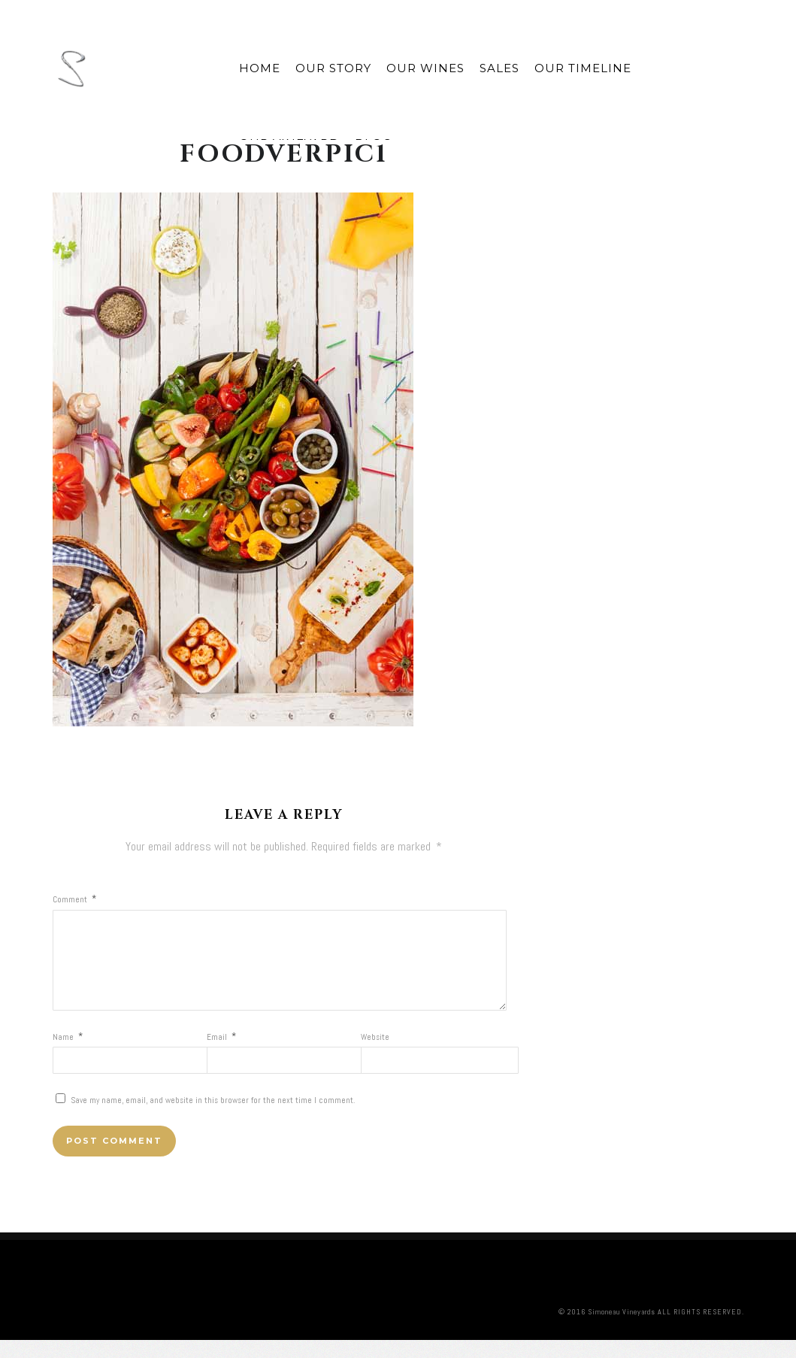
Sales (499, 68)
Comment (74, 899)
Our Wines (425, 68)
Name (68, 1055)
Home (259, 68)
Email (221, 1055)
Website (375, 1055)
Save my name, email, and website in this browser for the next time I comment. (213, 1118)
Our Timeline (582, 68)
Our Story (333, 68)
